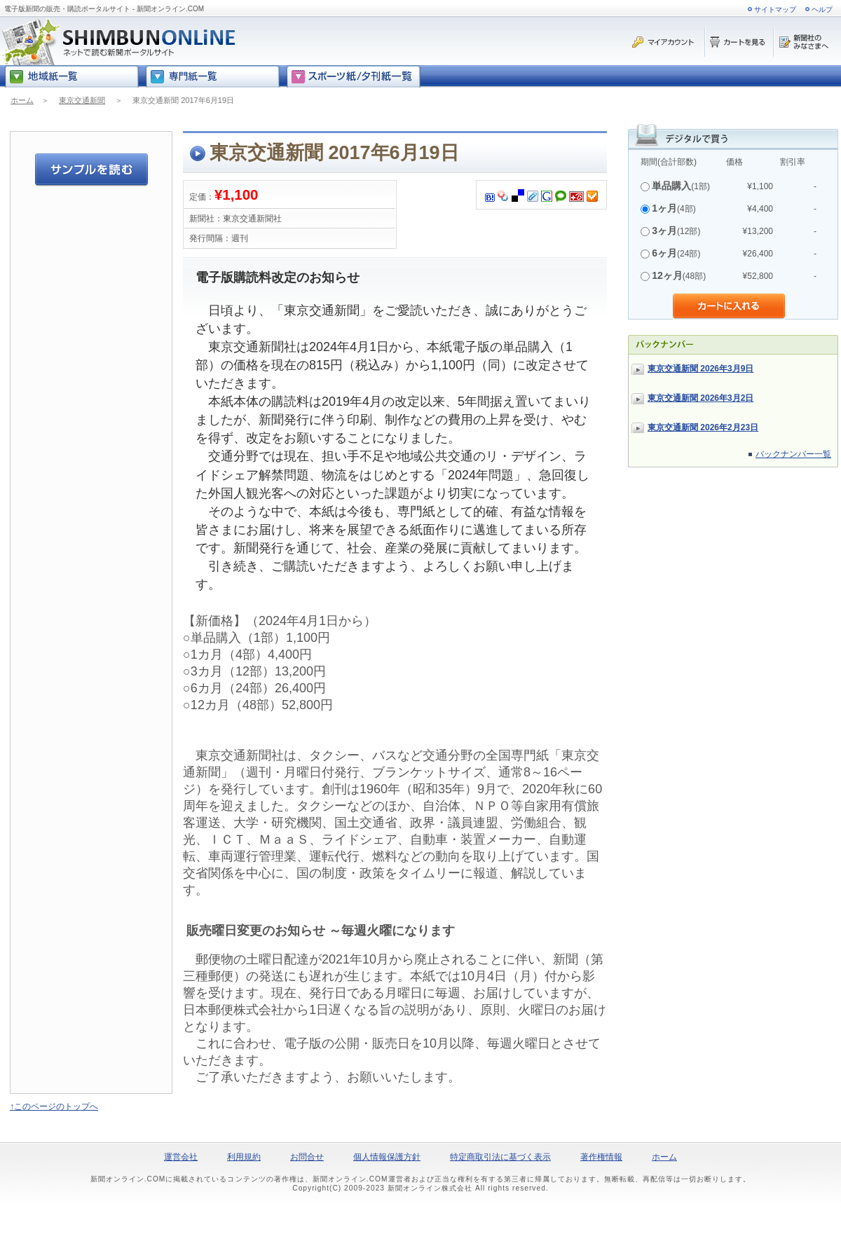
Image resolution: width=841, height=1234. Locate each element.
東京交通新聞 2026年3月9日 (700, 368)
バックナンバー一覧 (793, 454)
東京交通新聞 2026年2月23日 (703, 427)
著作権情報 (601, 1157)
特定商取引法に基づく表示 (500, 1157)
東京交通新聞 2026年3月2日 (700, 398)
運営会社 (181, 1157)
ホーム (22, 100)
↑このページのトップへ (54, 1106)
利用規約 (244, 1157)
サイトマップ (775, 9)
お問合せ (307, 1157)
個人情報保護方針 (386, 1157)
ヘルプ (822, 9)
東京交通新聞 (82, 100)
